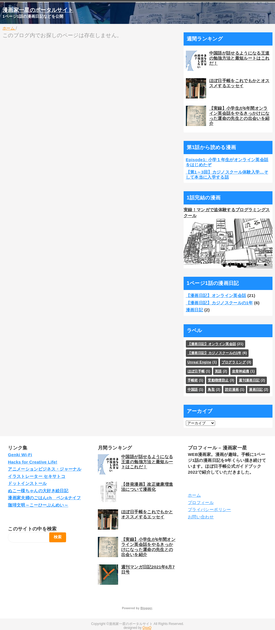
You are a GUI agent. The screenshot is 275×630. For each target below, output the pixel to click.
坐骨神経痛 (240, 371)
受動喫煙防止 (218, 380)
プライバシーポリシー (209, 509)
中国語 (193, 390)
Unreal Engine (199, 362)
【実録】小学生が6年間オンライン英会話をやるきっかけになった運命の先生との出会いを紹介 (239, 116)
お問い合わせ (201, 516)
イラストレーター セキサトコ (36, 476)
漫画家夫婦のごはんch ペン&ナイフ (44, 497)
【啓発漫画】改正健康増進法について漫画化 (147, 487)
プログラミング (234, 362)
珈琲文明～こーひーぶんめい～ (38, 505)
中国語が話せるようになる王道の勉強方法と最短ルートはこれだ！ (239, 58)
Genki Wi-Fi (20, 454)
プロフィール (201, 502)
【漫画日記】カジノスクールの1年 (219, 302)
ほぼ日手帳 (196, 371)
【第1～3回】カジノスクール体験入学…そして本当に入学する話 (227, 174)
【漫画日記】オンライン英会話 (216, 295)
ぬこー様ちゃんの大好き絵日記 (38, 490)
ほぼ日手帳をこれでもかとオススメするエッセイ (239, 83)
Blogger (146, 608)
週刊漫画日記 (249, 380)
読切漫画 (232, 390)
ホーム (194, 495)
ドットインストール (27, 483)
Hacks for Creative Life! (32, 462)
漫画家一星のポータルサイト (38, 10)
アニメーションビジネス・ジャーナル (44, 469)
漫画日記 (194, 309)
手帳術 (193, 380)
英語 (218, 371)
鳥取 (211, 390)
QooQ (147, 628)
